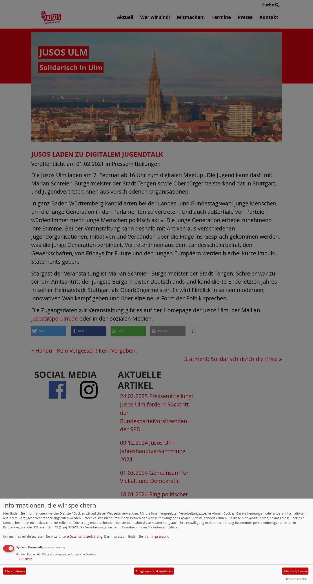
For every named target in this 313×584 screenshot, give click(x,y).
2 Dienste (24, 559)
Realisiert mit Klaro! (297, 578)
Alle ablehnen (14, 571)
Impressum (159, 536)
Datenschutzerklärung (86, 536)
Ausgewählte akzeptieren (154, 571)
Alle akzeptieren (295, 571)
